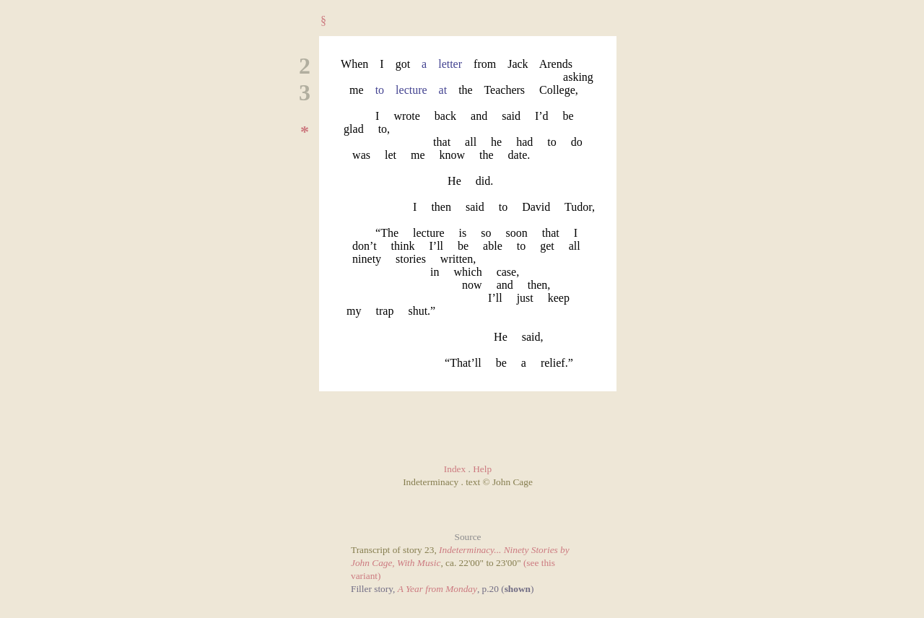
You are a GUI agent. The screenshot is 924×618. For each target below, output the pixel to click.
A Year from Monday (437, 588)
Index (455, 469)
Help (482, 469)
